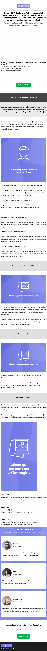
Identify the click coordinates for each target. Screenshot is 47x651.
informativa (17, 79)
